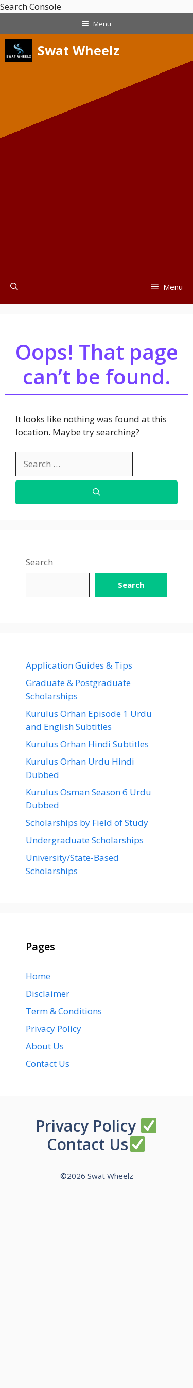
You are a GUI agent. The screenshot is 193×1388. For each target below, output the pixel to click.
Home (38, 976)
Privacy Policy (53, 1028)
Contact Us (47, 1063)
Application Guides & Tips (79, 665)
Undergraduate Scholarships (85, 840)
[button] (14, 287)
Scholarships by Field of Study (87, 822)
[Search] (96, 492)
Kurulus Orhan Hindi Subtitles (87, 744)
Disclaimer (47, 994)
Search (39, 562)
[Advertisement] (96, 168)
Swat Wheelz (78, 50)
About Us (45, 1046)
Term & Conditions (64, 1011)
